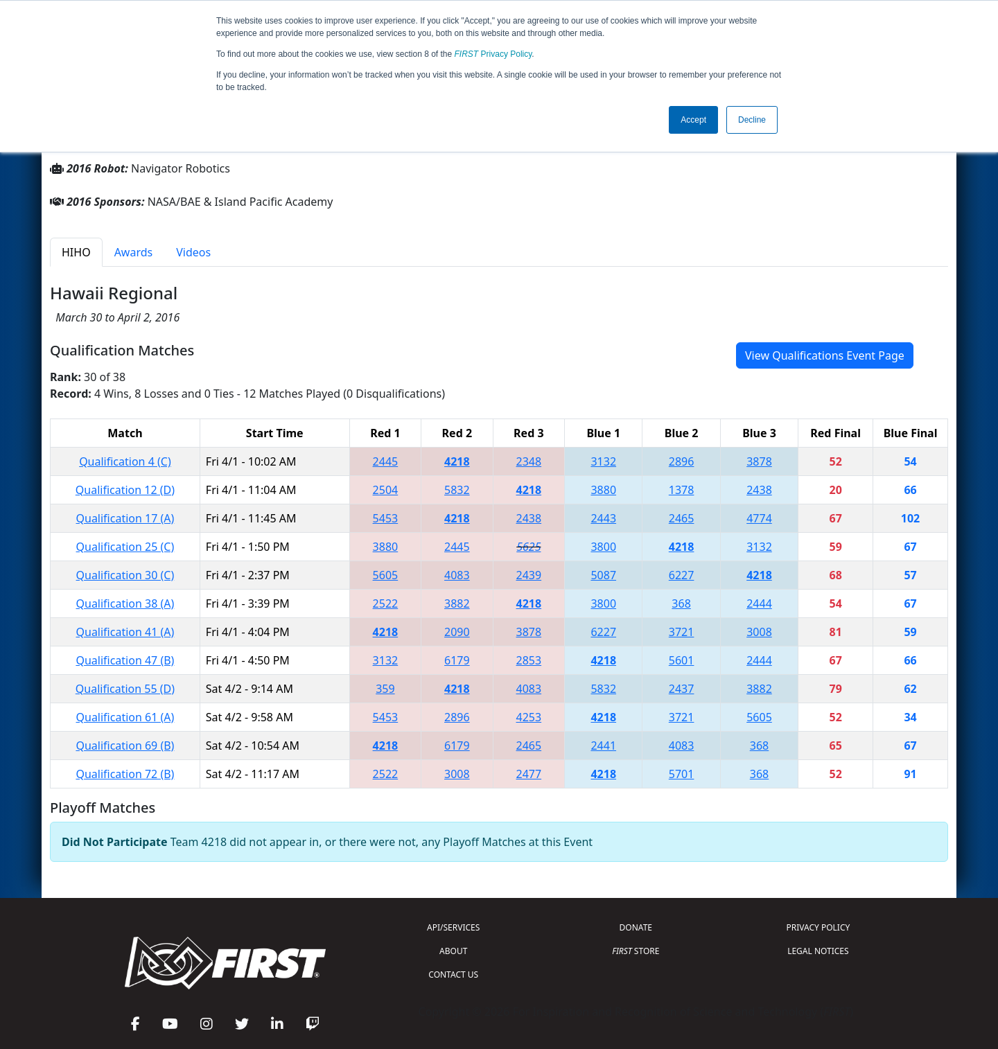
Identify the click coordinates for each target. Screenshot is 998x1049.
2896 (681, 461)
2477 (529, 774)
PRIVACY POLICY (818, 927)
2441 (603, 745)
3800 (603, 546)
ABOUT (453, 951)
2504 (386, 489)
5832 (457, 489)
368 (681, 603)
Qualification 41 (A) (125, 632)
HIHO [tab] (76, 252)
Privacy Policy (493, 54)
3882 (457, 603)
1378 (681, 489)
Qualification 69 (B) (125, 745)
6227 (681, 575)
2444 (759, 603)
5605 (386, 575)
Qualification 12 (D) (125, 489)
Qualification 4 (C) (125, 461)
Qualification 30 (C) (125, 575)
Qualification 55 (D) (125, 688)
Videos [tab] (193, 252)
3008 (759, 632)
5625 (528, 546)
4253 (529, 717)
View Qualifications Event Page (824, 355)
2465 (681, 518)
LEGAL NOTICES (818, 951)
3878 (759, 461)
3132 (603, 461)
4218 (457, 461)
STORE (635, 951)
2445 (386, 461)
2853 (529, 660)
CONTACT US (453, 974)
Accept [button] (693, 120)
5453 (386, 518)
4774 (759, 518)
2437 (681, 688)
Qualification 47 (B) (125, 660)
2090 (457, 632)
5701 (681, 774)
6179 (457, 660)
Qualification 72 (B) (125, 774)
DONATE (636, 927)
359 (385, 688)
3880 (603, 489)
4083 (457, 575)
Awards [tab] (133, 252)
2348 (529, 461)
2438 (759, 489)
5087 (603, 575)
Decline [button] (752, 120)
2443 (603, 518)
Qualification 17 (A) (125, 518)
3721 (681, 632)
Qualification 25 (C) (125, 546)
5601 (681, 660)
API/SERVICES (453, 927)
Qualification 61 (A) (125, 717)
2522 (386, 603)
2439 (529, 575)
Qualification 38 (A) (125, 603)
